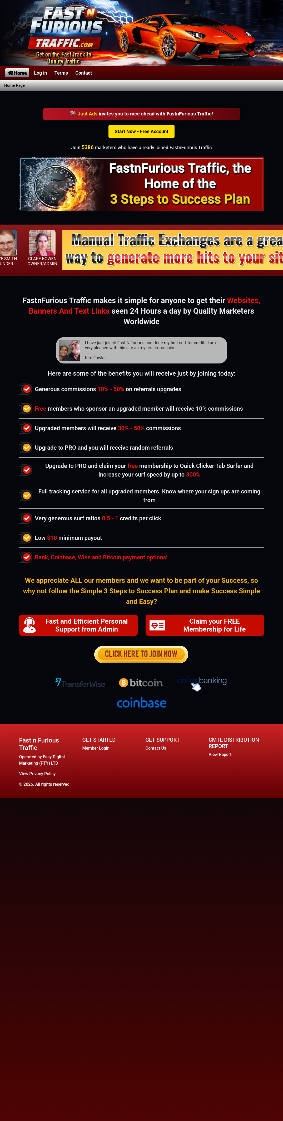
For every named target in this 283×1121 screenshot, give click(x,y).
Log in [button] (40, 73)
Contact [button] (83, 73)
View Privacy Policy (37, 773)
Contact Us (156, 748)
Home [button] (17, 73)
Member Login (96, 748)
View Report (220, 754)
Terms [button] (61, 73)
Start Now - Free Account (141, 131)
